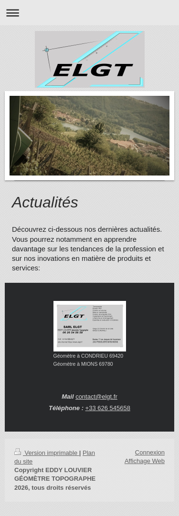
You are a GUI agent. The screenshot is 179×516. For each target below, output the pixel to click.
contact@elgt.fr (96, 396)
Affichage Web (145, 460)
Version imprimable (46, 452)
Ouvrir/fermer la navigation (89, 12)
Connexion (150, 452)
